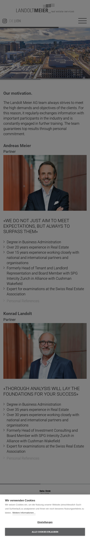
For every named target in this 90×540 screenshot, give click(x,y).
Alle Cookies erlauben (45, 532)
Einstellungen (45, 522)
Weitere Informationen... (24, 512)
